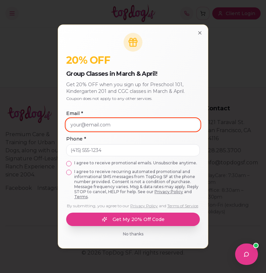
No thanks (133, 233)
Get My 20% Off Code (133, 219)
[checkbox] (69, 163)
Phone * (76, 139)
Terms (81, 196)
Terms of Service (182, 205)
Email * (74, 113)
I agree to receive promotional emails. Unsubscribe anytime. (135, 162)
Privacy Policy (168, 191)
